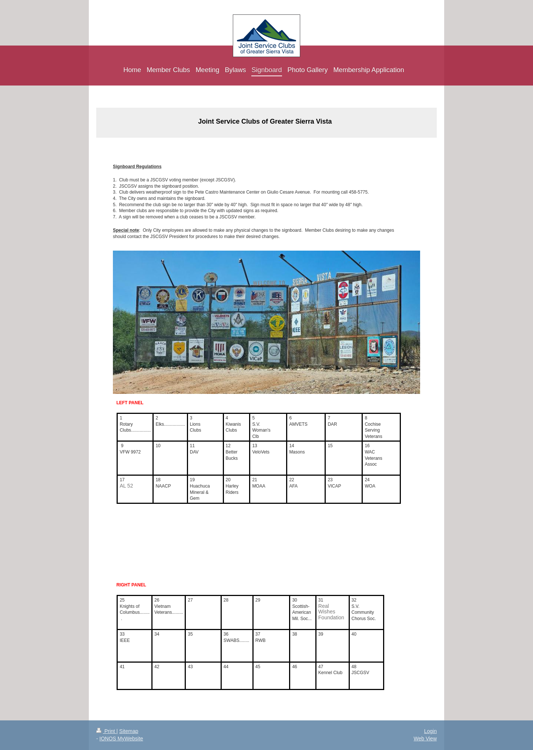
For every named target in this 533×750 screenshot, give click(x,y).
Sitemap (128, 731)
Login (430, 731)
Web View (425, 738)
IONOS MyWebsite (121, 738)
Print (106, 731)
